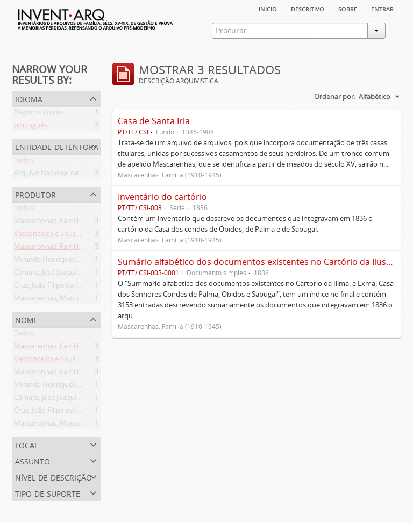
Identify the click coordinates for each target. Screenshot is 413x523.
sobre (347, 8)
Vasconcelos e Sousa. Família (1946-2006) (79, 235)
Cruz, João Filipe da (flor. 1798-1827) (70, 287)
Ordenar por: (334, 96)
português (30, 127)
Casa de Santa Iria (154, 121)
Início (268, 8)
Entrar (382, 8)
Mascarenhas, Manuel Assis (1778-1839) (76, 300)
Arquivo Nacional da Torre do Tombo (73, 175)
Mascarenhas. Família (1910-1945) (67, 222)
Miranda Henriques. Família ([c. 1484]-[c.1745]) (87, 261)
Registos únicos (38, 114)
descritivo (307, 8)
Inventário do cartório (162, 197)
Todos (24, 162)
